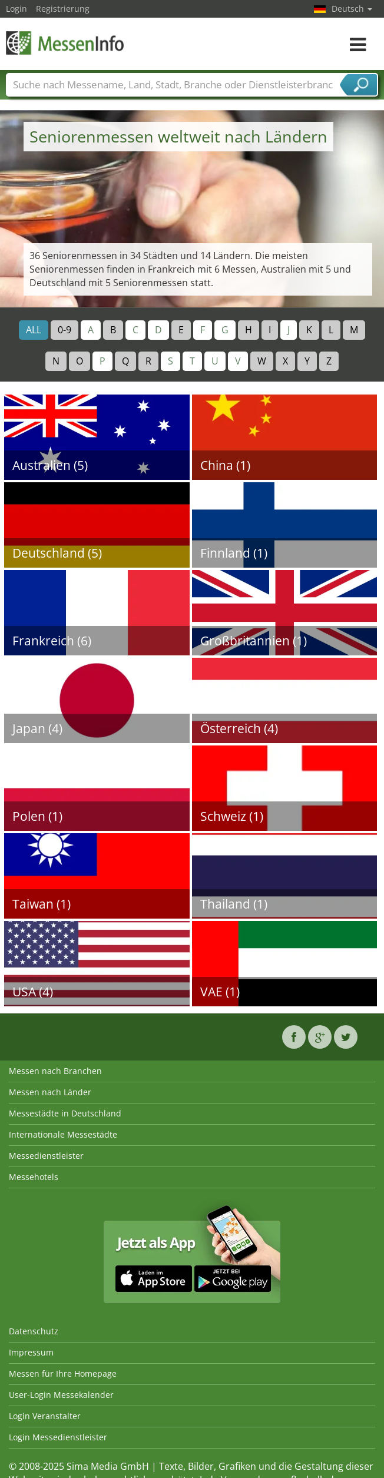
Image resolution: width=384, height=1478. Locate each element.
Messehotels (33, 1176)
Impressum (31, 1352)
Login (16, 8)
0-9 (64, 329)
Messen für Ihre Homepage (63, 1373)
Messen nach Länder (50, 1092)
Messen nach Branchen (55, 1070)
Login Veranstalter (45, 1415)
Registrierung (63, 8)
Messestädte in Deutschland (65, 1113)
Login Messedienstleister (58, 1437)
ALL (33, 329)
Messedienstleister (46, 1155)
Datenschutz (33, 1331)
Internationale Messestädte (63, 1134)
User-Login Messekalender (61, 1394)
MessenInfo (65, 42)
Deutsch (352, 8)
